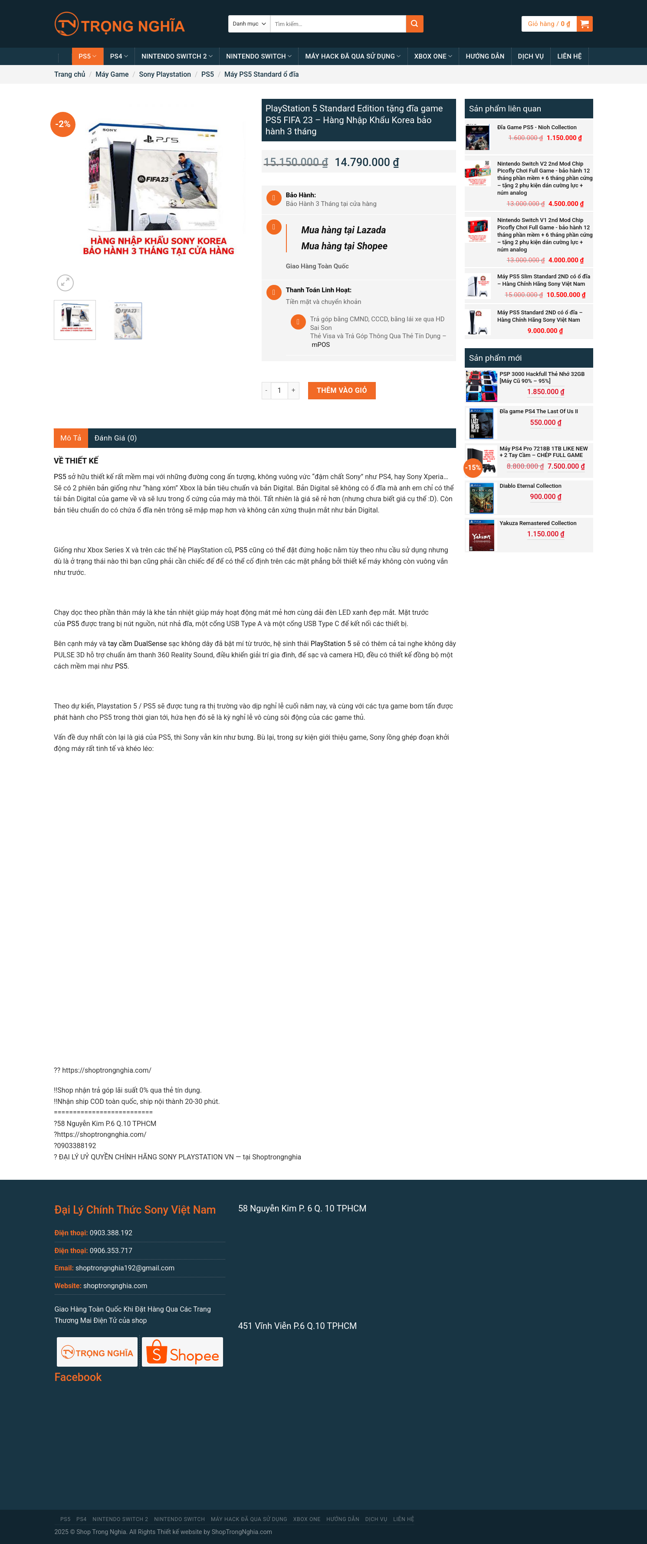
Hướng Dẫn (485, 56)
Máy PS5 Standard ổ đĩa (261, 74)
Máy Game (111, 74)
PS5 (88, 56)
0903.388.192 (111, 1233)
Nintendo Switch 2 (177, 56)
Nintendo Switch (259, 56)
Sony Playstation (165, 74)
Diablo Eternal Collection (530, 486)
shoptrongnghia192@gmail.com (125, 1268)
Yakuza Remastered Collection (537, 523)
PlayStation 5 (331, 644)
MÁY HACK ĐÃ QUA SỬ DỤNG (353, 56)
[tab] (71, 438)
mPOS (321, 345)
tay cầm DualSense (137, 644)
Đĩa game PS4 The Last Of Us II (538, 411)
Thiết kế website (179, 1532)
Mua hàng (343, 230)
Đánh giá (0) (116, 438)
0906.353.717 (111, 1251)
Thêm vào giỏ (342, 390)
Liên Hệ (569, 56)
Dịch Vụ (531, 56)
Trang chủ (69, 74)
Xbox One (433, 56)
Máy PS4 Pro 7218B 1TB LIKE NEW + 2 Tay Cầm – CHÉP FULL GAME (543, 452)
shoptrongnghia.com (115, 1286)
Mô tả (71, 438)
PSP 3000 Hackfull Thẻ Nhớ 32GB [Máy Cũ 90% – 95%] (542, 377)
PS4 (119, 56)
